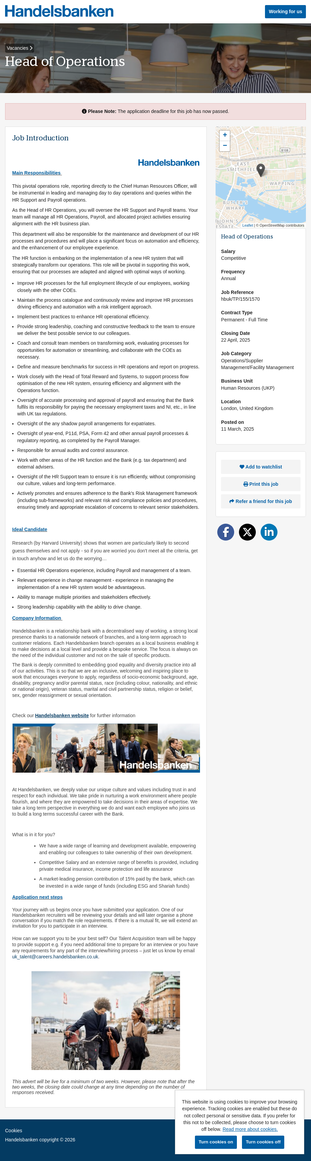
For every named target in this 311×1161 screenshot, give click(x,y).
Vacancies (19, 48)
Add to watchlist (261, 467)
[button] (261, 170)
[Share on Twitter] (247, 532)
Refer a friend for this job (260, 501)
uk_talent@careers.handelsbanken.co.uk (55, 956)
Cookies (13, 1130)
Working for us (285, 11)
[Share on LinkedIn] (269, 532)
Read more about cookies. (250, 1129)
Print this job (260, 484)
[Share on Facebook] (225, 532)
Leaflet (247, 225)
